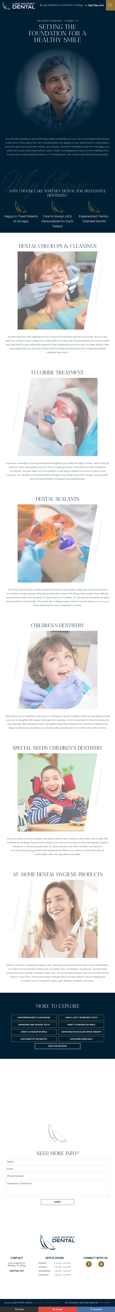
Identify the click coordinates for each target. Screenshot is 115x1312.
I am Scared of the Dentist (33, 1039)
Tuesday (42, 1267)
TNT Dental (105, 1303)
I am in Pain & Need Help (81, 1039)
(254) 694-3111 (94, 5)
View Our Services (57, 1046)
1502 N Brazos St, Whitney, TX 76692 (61, 5)
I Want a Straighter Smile (34, 1032)
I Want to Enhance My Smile (81, 1025)
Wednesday (44, 1271)
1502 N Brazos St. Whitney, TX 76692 (17, 1264)
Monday (42, 1263)
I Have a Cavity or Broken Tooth (81, 1018)
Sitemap (37, 1303)
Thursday (43, 1275)
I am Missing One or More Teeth (34, 1025)
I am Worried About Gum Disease (33, 1018)
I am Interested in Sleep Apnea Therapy (81, 1032)
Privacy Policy (53, 1303)
